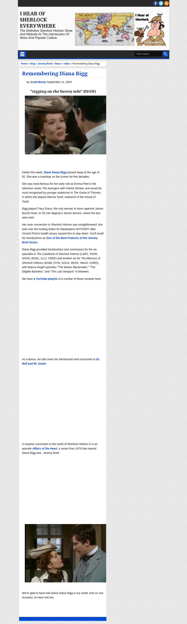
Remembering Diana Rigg (54, 73)
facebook (155, 3)
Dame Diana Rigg (55, 172)
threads (161, 3)
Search (165, 54)
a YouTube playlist (45, 278)
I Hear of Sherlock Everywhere (38, 20)
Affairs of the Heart (44, 448)
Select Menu (22, 54)
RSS (166, 3)
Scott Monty (38, 82)
